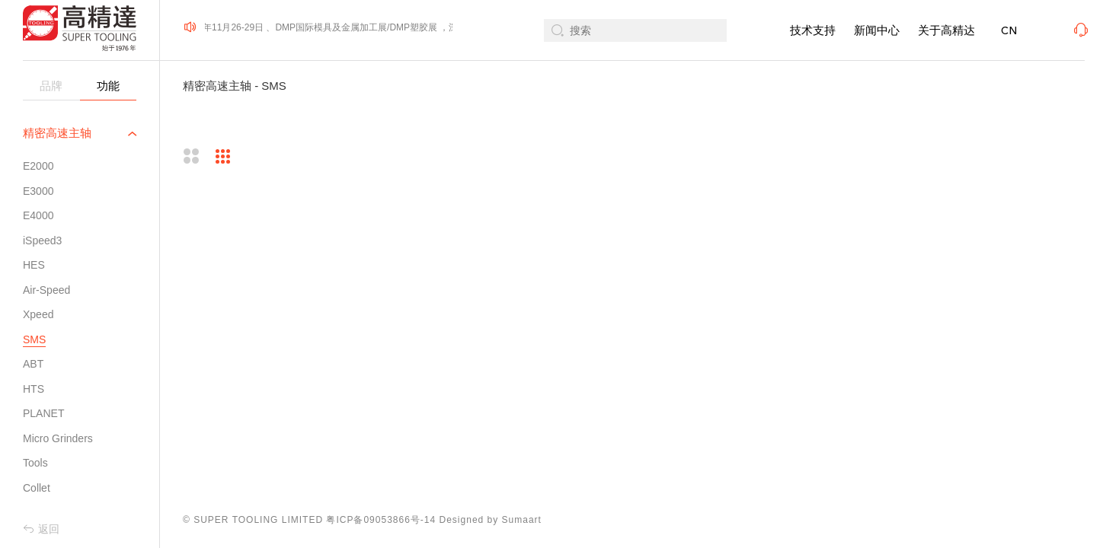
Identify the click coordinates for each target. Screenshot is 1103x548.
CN (1009, 30)
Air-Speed (46, 290)
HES (34, 265)
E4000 (38, 215)
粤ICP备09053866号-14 (381, 520)
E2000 (38, 166)
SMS (34, 339)
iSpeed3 (42, 240)
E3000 (38, 191)
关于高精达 (946, 30)
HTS (33, 389)
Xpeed (38, 314)
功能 (108, 85)
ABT (33, 364)
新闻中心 (877, 30)
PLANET (43, 413)
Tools (35, 463)
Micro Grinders (58, 438)
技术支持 (813, 30)
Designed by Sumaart (491, 520)
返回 (41, 529)
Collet (36, 488)
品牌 (51, 85)
